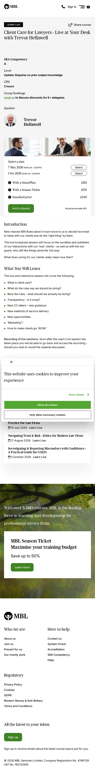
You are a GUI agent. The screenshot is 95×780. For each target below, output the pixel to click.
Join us (8, 644)
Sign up (13, 737)
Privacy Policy (13, 684)
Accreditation (56, 649)
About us (10, 638)
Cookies (9, 690)
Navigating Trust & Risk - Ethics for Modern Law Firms (45, 435)
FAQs (51, 660)
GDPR (7, 695)
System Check (57, 644)
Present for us (13, 649)
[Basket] (88, 6)
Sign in (72, 6)
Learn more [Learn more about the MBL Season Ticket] (22, 567)
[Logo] (11, 6)
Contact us (55, 638)
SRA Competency (16, 59)
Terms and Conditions (18, 706)
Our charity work (14, 654)
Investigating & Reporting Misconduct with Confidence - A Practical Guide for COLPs (47, 450)
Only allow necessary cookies (47, 414)
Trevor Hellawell (32, 122)
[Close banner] (11, 362)
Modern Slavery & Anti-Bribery (23, 700)
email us (9, 97)
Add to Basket (21, 208)
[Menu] (82, 6)
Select (79, 167)
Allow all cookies (47, 404)
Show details (76, 394)
